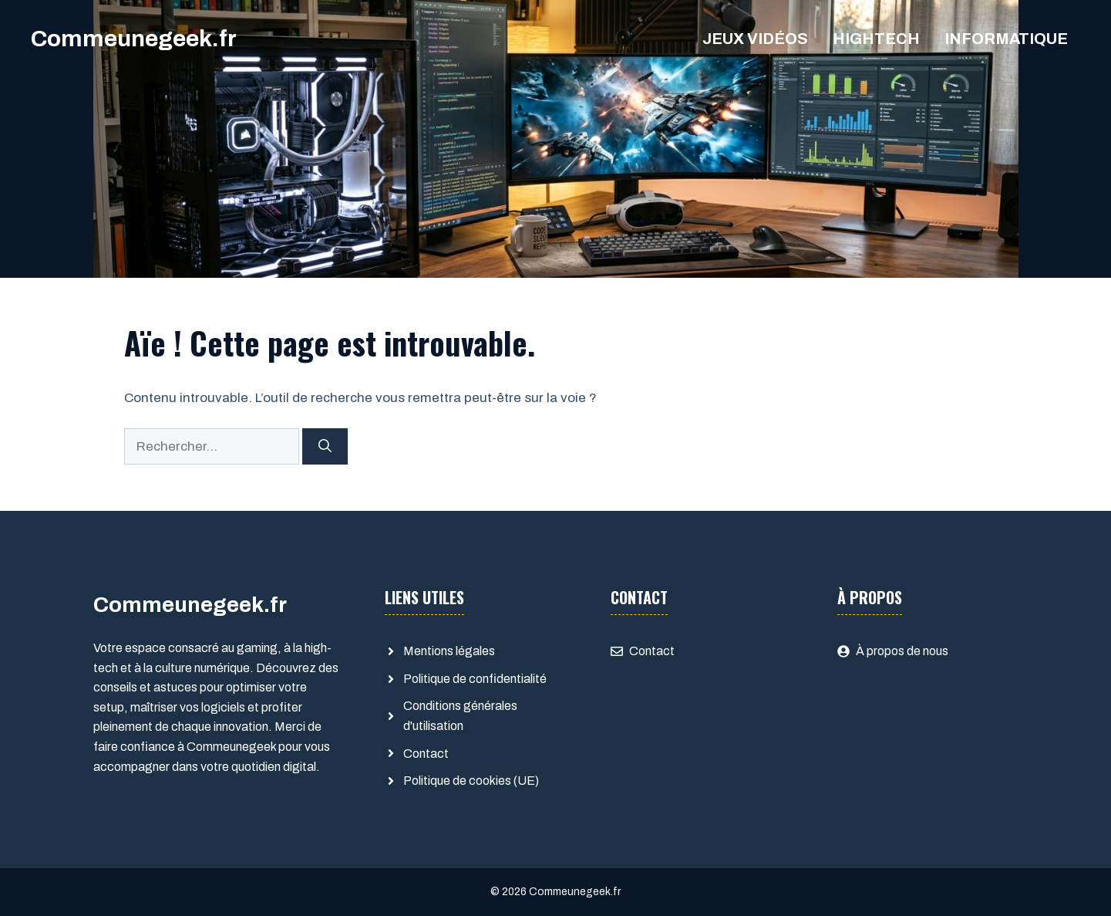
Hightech (876, 38)
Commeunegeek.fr (134, 38)
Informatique (1006, 38)
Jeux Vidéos (755, 38)
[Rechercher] (325, 446)
